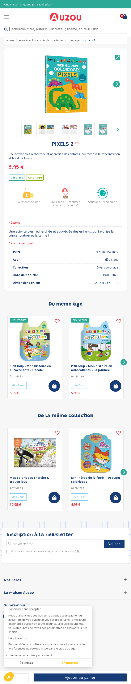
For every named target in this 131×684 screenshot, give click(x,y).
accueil (10, 40)
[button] (9, 677)
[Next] (116, 84)
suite (29, 158)
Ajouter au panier (80, 677)
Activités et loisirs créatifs (34, 40)
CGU (77, 551)
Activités (58, 40)
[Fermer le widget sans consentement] (50, 609)
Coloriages (74, 40)
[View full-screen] (117, 57)
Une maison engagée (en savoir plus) (28, 4)
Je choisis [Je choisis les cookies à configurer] (26, 663)
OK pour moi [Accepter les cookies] (70, 663)
